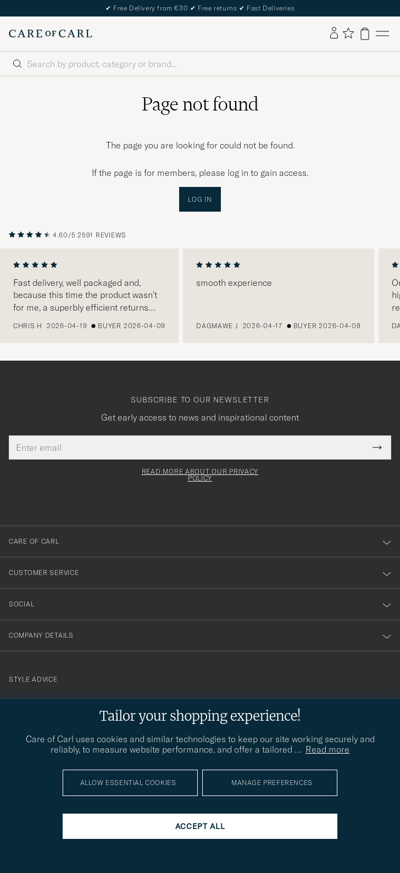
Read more (327, 749)
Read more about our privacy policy (200, 475)
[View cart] (365, 34)
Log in (200, 199)
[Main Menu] (382, 34)
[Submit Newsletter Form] (377, 447)
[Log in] (334, 33)
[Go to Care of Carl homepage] (50, 33)
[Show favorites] (348, 33)
